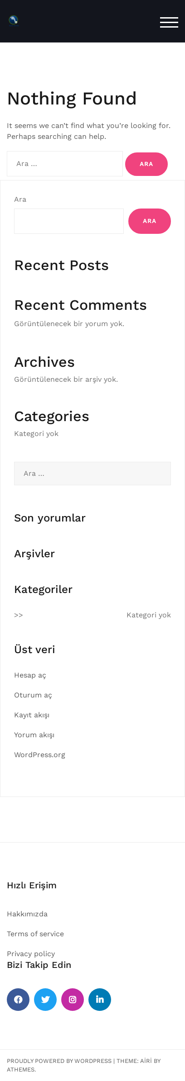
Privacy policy (31, 953)
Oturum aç (33, 695)
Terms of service (35, 933)
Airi (146, 1060)
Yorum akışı (34, 734)
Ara (20, 199)
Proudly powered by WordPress (59, 1060)
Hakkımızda (27, 914)
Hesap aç (30, 675)
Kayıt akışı (31, 715)
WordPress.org (39, 754)
